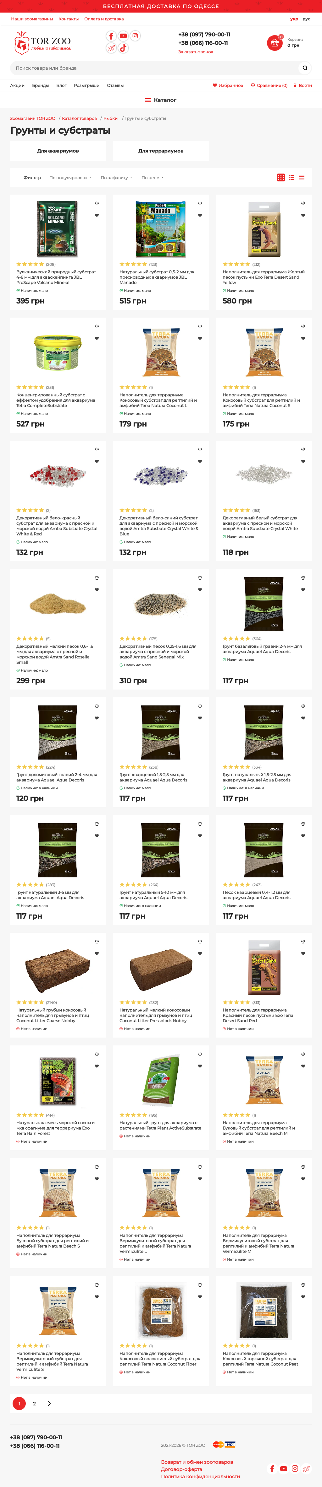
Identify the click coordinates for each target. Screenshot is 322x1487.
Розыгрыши (86, 85)
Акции (17, 85)
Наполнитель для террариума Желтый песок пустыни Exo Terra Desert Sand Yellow (264, 277)
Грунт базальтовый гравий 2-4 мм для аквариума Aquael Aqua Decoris (262, 649)
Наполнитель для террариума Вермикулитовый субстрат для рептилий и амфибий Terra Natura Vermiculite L (155, 1243)
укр (294, 18)
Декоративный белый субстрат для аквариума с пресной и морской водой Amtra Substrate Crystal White (260, 523)
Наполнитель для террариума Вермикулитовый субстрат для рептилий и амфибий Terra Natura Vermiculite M (258, 1243)
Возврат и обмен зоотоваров (197, 1462)
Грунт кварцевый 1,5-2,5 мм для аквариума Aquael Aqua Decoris (153, 777)
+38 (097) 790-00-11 (204, 34)
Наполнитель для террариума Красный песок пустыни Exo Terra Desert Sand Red (258, 1015)
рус (306, 18)
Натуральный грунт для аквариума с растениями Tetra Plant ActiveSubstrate (160, 1125)
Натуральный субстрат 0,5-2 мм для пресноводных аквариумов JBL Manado (156, 277)
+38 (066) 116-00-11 (203, 43)
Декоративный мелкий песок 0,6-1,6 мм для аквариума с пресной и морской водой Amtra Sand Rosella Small (54, 654)
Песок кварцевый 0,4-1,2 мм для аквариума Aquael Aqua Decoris (257, 895)
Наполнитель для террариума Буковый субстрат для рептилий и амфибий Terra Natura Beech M (259, 1128)
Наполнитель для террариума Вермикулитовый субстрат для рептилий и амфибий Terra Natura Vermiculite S (52, 1361)
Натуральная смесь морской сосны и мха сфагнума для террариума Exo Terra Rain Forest (55, 1128)
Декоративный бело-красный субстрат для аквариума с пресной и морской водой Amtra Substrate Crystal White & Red (56, 525)
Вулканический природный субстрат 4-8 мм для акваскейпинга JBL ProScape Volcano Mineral (56, 277)
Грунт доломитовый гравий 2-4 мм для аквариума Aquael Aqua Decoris (56, 777)
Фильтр (32, 177)
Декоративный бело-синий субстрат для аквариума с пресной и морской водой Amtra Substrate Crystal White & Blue (158, 525)
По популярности (68, 177)
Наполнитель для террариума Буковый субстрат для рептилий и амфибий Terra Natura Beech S (52, 1240)
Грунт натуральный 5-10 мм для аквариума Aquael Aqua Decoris (153, 895)
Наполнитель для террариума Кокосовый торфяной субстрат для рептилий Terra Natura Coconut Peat (260, 1358)
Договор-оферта (181, 1469)
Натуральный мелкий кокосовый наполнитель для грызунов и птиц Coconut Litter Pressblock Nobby (155, 1015)
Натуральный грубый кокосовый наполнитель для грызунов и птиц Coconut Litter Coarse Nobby (52, 1015)
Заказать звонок (195, 51)
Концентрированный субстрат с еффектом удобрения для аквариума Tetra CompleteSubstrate (55, 400)
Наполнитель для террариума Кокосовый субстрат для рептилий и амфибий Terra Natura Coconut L (158, 400)
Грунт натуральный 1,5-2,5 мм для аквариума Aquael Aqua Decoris (257, 777)
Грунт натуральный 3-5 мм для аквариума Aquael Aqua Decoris (50, 895)
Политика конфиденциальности (200, 1476)
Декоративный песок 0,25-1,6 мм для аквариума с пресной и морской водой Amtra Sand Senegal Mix (158, 651)
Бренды (40, 85)
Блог (61, 85)
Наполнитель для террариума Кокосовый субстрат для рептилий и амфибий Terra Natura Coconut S (261, 400)
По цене (150, 177)
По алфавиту (114, 177)
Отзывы (115, 85)
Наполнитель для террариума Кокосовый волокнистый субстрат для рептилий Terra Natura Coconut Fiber (159, 1358)
